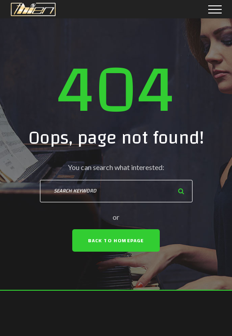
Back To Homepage (116, 240)
